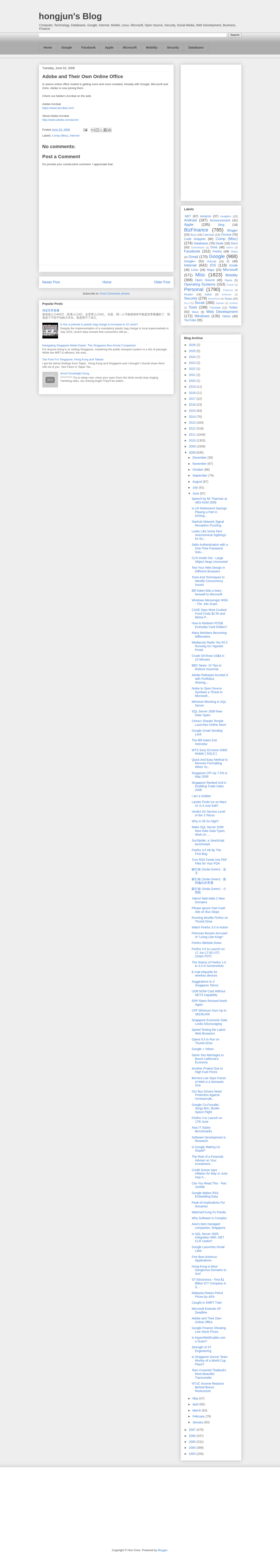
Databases (196, 47)
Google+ (190, 261)
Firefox (217, 251)
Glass (234, 251)
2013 (192, 422)
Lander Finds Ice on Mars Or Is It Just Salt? (209, 803)
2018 (192, 393)
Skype (228, 298)
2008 (192, 452)
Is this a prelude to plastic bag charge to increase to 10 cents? (99, 324)
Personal (193, 289)
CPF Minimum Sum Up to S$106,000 (209, 1012)
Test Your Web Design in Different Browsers (208, 569)
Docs (234, 243)
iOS (213, 265)
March (197, 1410)
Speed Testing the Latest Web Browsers (208, 1031)
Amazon (205, 216)
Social (199, 303)
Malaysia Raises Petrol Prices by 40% (207, 1294)
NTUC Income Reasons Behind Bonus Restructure (208, 1387)
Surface (233, 303)
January (198, 1422)
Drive (214, 247)
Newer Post (51, 282)
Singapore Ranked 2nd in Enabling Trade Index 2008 (209, 786)
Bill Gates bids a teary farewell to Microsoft (207, 592)
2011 (192, 434)
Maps (210, 270)
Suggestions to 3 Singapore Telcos (205, 983)
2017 (192, 398)
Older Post (162, 282)
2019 (192, 386)
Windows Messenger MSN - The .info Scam (210, 602)
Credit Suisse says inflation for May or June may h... (209, 1173)
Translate (215, 307)
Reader (188, 294)
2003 (192, 1454)
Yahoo (226, 316)
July (195, 487)
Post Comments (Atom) (115, 293)
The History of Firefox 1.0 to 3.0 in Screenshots (209, 964)
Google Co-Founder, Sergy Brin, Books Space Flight (205, 1108)
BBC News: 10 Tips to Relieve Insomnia (206, 667)
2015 (192, 410)
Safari (208, 294)
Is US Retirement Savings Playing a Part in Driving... (209, 512)
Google (66, 47)
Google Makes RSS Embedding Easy (205, 1194)
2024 (192, 357)
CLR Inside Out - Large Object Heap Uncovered (209, 559)
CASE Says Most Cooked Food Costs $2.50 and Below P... (209, 613)
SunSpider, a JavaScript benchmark (208, 842)
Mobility (152, 47)
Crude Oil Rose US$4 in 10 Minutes (208, 657)
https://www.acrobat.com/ (58, 108)
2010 (192, 440)
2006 (192, 1436)
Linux (194, 270)
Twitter (233, 307)
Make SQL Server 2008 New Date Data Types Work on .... (208, 830)
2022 (192, 368)
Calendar (208, 234)
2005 (192, 1441)
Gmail (193, 257)
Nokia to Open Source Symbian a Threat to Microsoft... (207, 692)
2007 (192, 1429)
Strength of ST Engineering (201, 1349)
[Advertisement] (211, 132)
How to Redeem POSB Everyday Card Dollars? (209, 625)
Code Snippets (195, 239)
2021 (192, 375)
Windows (202, 316)
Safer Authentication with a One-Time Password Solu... (210, 548)
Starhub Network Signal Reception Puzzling (208, 523)
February (199, 1416)
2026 (192, 345)
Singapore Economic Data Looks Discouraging (209, 1022)
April (195, 1404)
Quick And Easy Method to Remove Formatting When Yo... (210, 763)
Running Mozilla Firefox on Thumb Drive (210, 919)
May (195, 1398)
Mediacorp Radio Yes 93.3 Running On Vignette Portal (209, 646)
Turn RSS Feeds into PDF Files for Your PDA (209, 861)
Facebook (88, 47)
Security (173, 47)
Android (190, 220)
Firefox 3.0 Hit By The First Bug (206, 852)
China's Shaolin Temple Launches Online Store (209, 722)
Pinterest (228, 290)
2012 (192, 428)
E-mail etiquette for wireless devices (204, 973)
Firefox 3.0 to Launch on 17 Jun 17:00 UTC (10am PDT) (208, 952)
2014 (192, 416)
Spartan (220, 303)
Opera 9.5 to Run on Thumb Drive (205, 1041)
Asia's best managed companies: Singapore (208, 1225)
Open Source (205, 280)
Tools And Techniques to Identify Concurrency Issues (208, 580)
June (196, 493)
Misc (200, 274)
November (199, 463)
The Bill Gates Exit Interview (204, 742)
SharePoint (214, 298)
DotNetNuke (197, 247)
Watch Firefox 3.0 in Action (210, 927)
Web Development (222, 312)
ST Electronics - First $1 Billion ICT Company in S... (209, 1283)
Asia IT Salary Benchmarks (202, 1129)
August (197, 481)
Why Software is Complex (209, 1218)
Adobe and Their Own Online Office (206, 1320)
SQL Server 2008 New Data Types (207, 713)
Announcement (220, 220)
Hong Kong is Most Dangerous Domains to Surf (209, 1270)
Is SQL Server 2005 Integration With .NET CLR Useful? (208, 1237)
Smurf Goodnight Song (74, 373)
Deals (219, 243)
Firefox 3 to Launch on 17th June (207, 1119)
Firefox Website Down (207, 943)
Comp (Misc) (60, 135)
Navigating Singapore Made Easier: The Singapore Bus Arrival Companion (89, 345)
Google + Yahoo (202, 1049)
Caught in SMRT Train (207, 1302)
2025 (192, 351)
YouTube (190, 320)
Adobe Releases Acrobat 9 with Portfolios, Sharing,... (210, 678)
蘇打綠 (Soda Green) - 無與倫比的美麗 (209, 881)
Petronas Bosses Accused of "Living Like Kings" (209, 935)
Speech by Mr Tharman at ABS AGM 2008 (209, 500)
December (199, 457)
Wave (195, 312)
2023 (192, 363)
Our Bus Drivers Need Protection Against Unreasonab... (207, 1095)
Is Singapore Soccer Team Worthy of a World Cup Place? (209, 1360)
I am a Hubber (201, 796)
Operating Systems (200, 284)
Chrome (226, 234)
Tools (193, 307)
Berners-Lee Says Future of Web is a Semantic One (209, 1081)
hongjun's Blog (70, 16)
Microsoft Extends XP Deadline (206, 1310)
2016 (192, 404)
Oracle (230, 284)
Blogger (232, 230)
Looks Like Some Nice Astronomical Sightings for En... (209, 535)
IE (228, 261)
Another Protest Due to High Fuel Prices (207, 1070)
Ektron (229, 247)
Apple (109, 47)
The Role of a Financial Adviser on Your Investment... (207, 1160)
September (200, 475)
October (198, 469)
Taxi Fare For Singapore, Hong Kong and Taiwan (73, 359)
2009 (192, 446)
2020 (192, 380)
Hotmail (211, 261)
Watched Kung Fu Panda (209, 1212)
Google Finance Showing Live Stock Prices (209, 1329)
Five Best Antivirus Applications (204, 1258)
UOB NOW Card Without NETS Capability (208, 993)
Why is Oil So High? (205, 821)
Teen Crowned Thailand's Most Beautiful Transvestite (209, 1373)
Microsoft (130, 47)
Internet (74, 135)
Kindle (233, 265)
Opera (228, 280)
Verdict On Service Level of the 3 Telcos (208, 813)
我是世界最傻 (50, 310)
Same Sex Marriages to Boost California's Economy (207, 1058)
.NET (187, 216)
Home (48, 47)
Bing (221, 224)
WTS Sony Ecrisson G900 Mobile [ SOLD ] (209, 752)
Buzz (193, 234)
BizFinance (196, 230)
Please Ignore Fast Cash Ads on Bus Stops (208, 910)
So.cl (187, 303)
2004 (192, 1447)
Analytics (225, 216)
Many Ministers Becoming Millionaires (209, 634)
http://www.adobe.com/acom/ (60, 119)
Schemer (227, 294)
